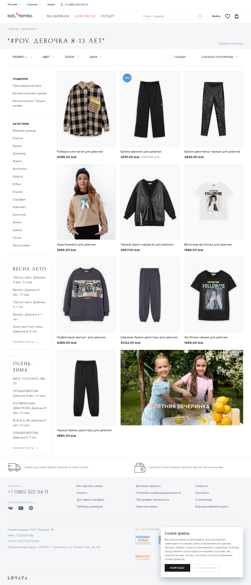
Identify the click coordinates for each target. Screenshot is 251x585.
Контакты (202, 493)
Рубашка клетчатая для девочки (80, 152)
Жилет (17, 222)
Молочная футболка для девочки (208, 245)
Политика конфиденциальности (158, 493)
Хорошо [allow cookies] (177, 568)
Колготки (19, 215)
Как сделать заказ (89, 486)
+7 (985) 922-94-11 (76, 4)
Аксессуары (21, 245)
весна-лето (29, 269)
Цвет (46, 56)
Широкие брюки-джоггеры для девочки (149, 337)
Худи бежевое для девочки (76, 245)
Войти (216, 16)
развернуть (23, 342)
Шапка (17, 230)
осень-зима (23, 367)
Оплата (81, 493)
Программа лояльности (152, 500)
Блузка (18, 192)
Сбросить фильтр (230, 43)
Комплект (19, 207)
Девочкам (85, 16)
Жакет (17, 161)
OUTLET (107, 16)
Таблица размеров (89, 507)
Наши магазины (146, 507)
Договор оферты (148, 486)
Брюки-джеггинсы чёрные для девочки (212, 152)
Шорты (18, 176)
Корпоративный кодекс (212, 507)
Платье (18, 138)
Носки (17, 238)
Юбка (17, 184)
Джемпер (19, 154)
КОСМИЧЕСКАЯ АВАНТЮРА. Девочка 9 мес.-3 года (29, 408)
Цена (93, 56)
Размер (20, 57)
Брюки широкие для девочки (141, 152)
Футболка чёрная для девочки (206, 337)
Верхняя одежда (24, 131)
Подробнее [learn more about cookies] (207, 568)
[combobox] (222, 57)
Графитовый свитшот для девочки (81, 337)
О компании (204, 500)
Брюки (17, 146)
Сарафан (19, 199)
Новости (201, 486)
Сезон (69, 56)
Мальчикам (58, 16)
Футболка (20, 169)
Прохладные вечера (27, 86)
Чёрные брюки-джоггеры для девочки (84, 430)
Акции (51, 4)
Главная (13, 29)
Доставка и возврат (90, 500)
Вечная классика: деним (29, 93)
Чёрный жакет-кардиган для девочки (147, 245)
